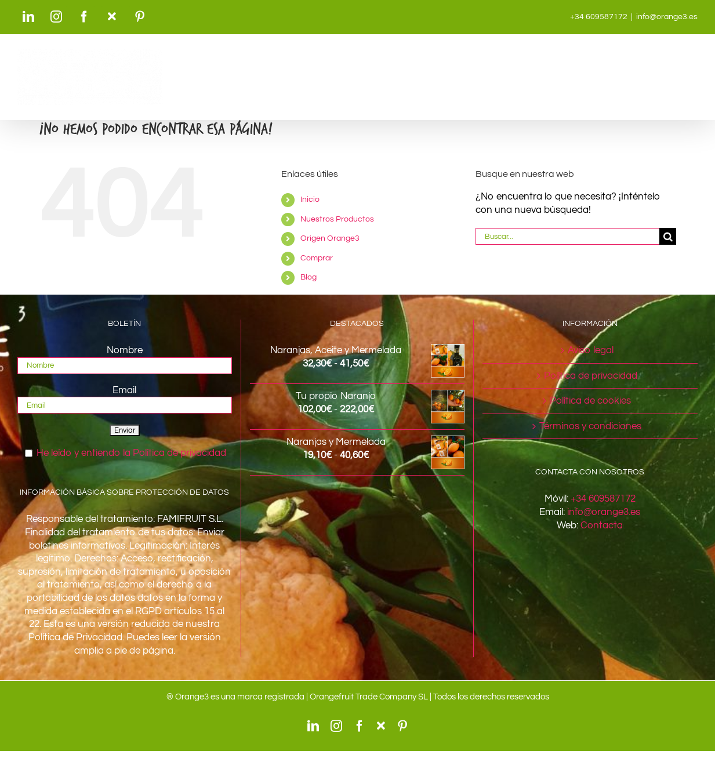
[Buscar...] (568, 236)
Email (124, 390)
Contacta (601, 525)
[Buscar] (667, 236)
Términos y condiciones (590, 426)
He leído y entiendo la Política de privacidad (131, 453)
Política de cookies (590, 401)
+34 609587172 (603, 499)
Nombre (125, 350)
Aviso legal (591, 350)
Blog (308, 277)
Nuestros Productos (337, 219)
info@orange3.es (667, 17)
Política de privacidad (590, 376)
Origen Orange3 (330, 238)
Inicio (310, 199)
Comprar (316, 258)
